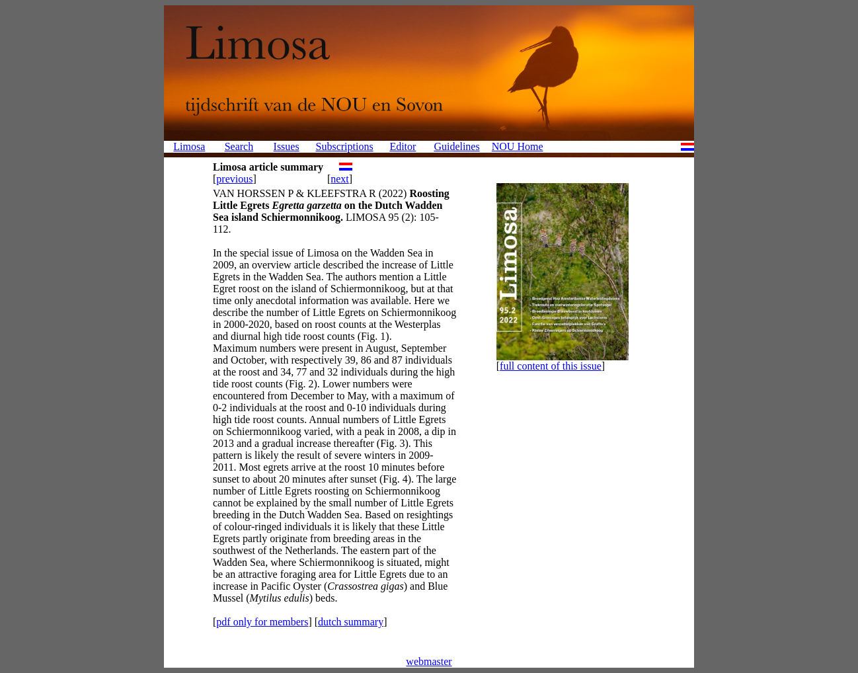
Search (239, 146)
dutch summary (350, 621)
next (340, 178)
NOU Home (517, 146)
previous (234, 178)
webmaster (428, 661)
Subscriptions (344, 146)
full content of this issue (551, 366)
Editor (402, 146)
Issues (286, 146)
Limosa (189, 146)
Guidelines (456, 146)
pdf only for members (262, 621)
